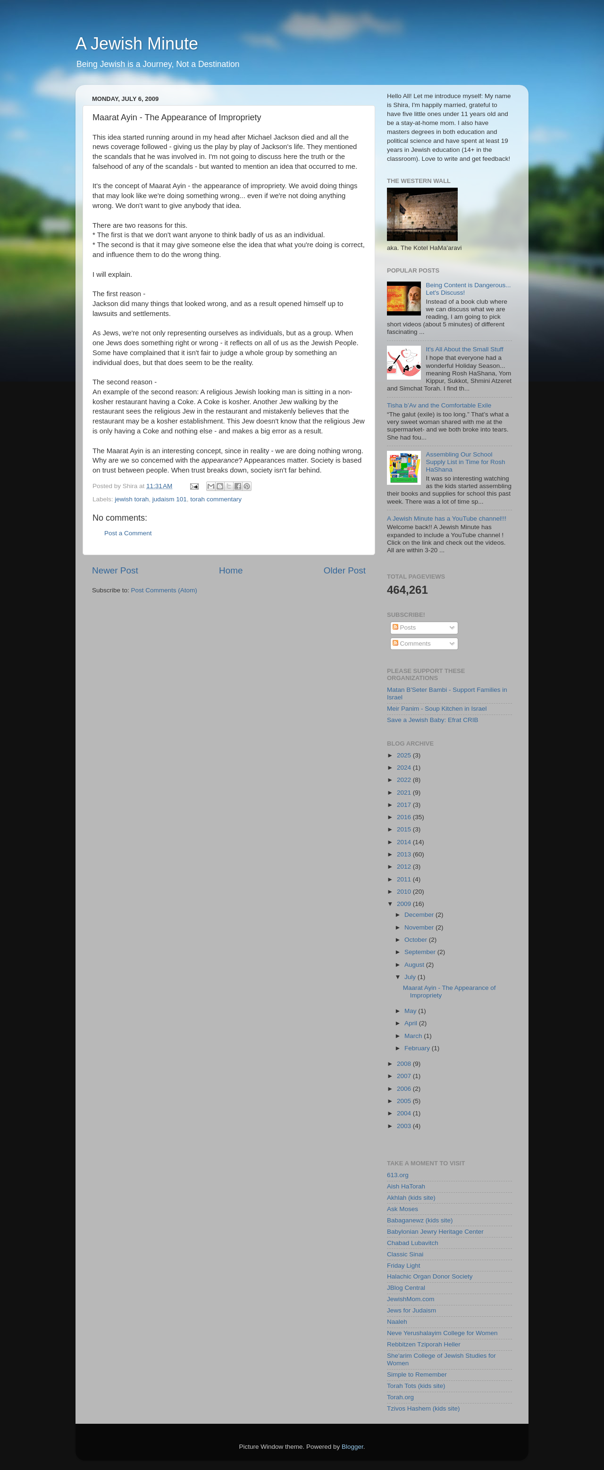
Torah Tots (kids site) (416, 1385)
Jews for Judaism (411, 1310)
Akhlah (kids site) (411, 1197)
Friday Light (403, 1265)
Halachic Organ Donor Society (430, 1276)
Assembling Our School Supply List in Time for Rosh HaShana (465, 462)
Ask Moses (402, 1209)
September (420, 951)
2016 (405, 817)
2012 (405, 866)
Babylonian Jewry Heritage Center (435, 1231)
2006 (405, 1088)
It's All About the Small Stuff (464, 349)
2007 (405, 1076)
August (415, 964)
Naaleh (397, 1321)
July (411, 976)
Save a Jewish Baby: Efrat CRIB (432, 719)
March (414, 1035)
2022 (405, 779)
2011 (405, 879)
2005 (405, 1101)
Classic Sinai (405, 1254)
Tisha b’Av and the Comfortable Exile (439, 405)
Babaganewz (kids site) (420, 1220)
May (411, 1010)
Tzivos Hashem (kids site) (423, 1408)
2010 (405, 891)
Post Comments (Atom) (164, 590)
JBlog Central (406, 1287)
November (420, 927)
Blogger (352, 1446)
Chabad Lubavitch (412, 1242)
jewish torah (132, 499)
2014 (405, 842)
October (416, 939)
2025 (405, 755)
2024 (405, 767)
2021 (405, 792)
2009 (405, 903)
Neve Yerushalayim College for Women (442, 1333)
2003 (405, 1125)
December (420, 914)
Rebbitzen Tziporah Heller (424, 1344)
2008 (405, 1063)
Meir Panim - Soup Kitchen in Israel (437, 708)
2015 (405, 829)
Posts (404, 627)
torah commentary (216, 499)
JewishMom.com (411, 1299)
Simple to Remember (417, 1374)
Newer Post (115, 570)
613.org (398, 1175)
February (418, 1048)
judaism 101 (169, 499)
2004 (405, 1113)
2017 (405, 804)
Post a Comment (128, 533)
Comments (412, 643)
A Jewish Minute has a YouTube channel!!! (446, 518)
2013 (405, 854)
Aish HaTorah (406, 1186)
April (411, 1023)
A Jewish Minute (137, 43)
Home (231, 570)
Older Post (345, 570)
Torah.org (400, 1397)
